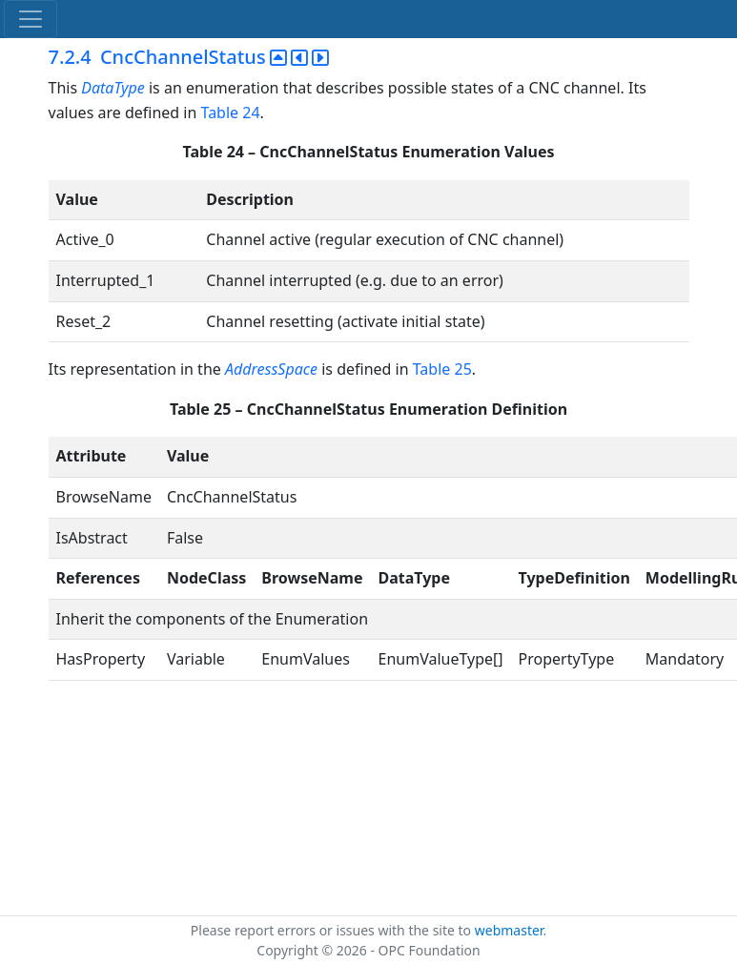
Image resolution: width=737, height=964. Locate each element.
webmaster (509, 930)
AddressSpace (271, 369)
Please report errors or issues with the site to (333, 930)
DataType (113, 87)
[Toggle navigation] (30, 19)
